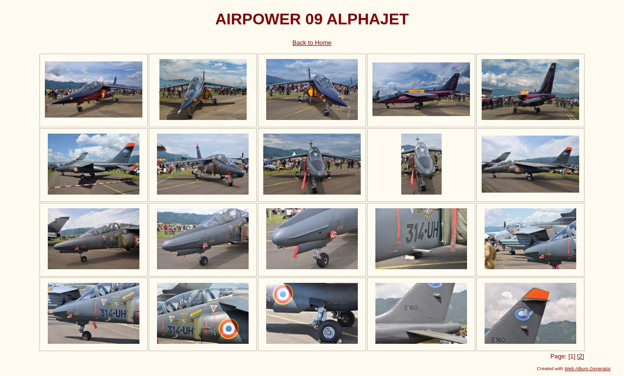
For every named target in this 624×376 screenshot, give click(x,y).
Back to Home (312, 42)
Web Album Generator (588, 368)
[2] (580, 356)
